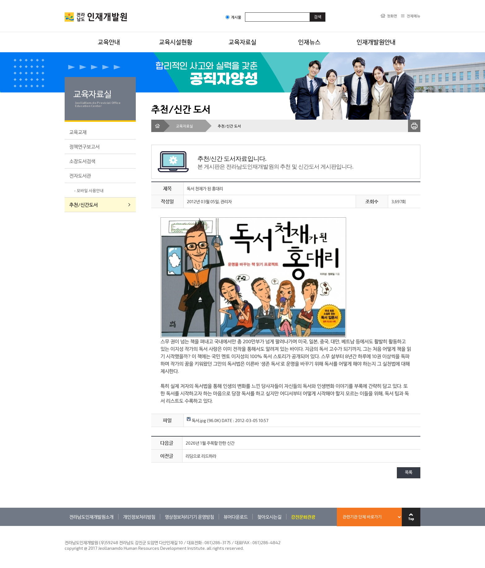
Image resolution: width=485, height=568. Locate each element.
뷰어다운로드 (236, 516)
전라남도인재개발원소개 (91, 516)
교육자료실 (242, 41)
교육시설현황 (175, 41)
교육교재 (78, 132)
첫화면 (392, 16)
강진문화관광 (303, 516)
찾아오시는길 (269, 516)
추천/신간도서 (83, 204)
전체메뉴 (413, 16)
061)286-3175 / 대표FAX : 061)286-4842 (242, 542)
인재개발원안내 (376, 41)
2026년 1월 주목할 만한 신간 (210, 443)
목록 (408, 472)
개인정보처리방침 (139, 516)
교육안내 (109, 41)
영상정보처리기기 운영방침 (189, 516)
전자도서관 (80, 175)
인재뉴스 (309, 41)
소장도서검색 (82, 161)
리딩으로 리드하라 (201, 456)
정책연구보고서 (84, 146)
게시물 (233, 17)
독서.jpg (196, 420)
